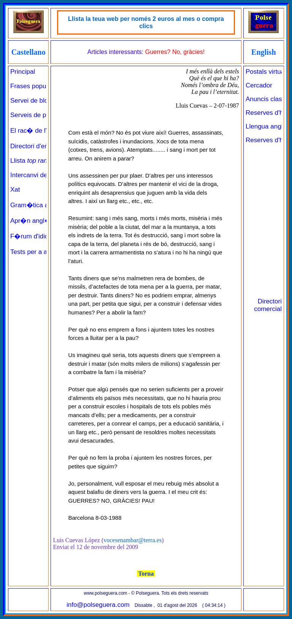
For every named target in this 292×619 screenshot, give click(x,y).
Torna (146, 573)
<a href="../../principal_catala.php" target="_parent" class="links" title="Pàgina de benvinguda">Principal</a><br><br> (28, 296)
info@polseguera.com (98, 604)
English (263, 52)
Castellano (28, 52)
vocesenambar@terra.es (132, 540)
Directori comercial (268, 305)
